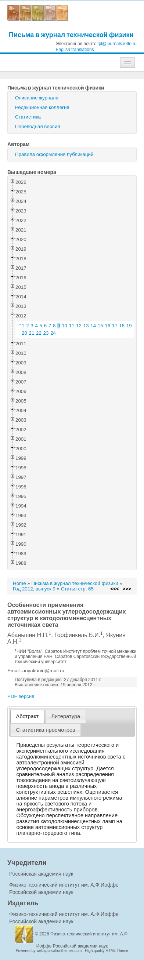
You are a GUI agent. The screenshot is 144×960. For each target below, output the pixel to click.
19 (129, 325)
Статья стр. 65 (77, 589)
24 (53, 333)
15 (100, 325)
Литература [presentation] (65, 716)
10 (64, 325)
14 (93, 325)
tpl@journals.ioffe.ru (117, 43)
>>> (127, 589)
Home (19, 583)
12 (79, 325)
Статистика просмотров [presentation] (45, 730)
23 (46, 333)
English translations (75, 49)
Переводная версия (37, 126)
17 (115, 325)
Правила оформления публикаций (54, 154)
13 (86, 325)
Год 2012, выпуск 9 (34, 589)
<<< (114, 589)
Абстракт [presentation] (27, 716)
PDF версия (20, 696)
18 (122, 325)
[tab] (27, 716)
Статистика (28, 117)
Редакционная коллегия (42, 107)
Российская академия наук (41, 874)
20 (24, 333)
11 (72, 325)
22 (39, 333)
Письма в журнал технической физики (71, 34)
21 (32, 333)
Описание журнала (36, 98)
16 (107, 325)
